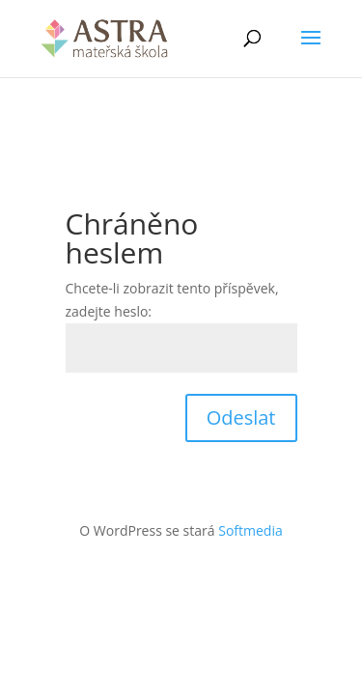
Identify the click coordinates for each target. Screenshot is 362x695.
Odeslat (241, 417)
